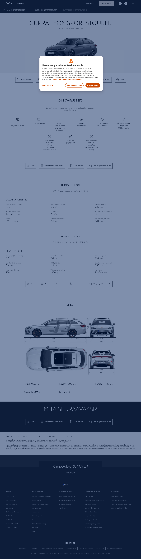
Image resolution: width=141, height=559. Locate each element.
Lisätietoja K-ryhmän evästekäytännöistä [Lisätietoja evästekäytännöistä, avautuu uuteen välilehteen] (67, 79)
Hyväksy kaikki (92, 85)
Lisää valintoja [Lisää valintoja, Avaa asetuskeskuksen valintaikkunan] (47, 85)
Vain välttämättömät (74, 85)
